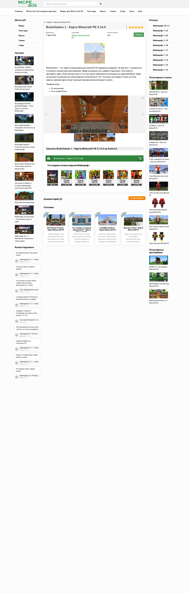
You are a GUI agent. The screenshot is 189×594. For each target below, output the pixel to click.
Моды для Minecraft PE (71, 11)
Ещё (140, 11)
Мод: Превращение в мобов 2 (30, 290)
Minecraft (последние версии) (41, 11)
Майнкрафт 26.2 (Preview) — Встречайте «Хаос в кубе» (30, 376)
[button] (143, 98)
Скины (113, 11)
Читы (131, 11)
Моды (21, 26)
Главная (19, 11)
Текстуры (91, 11)
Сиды (122, 11)
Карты (103, 11)
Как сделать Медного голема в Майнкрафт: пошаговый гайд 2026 (30, 320)
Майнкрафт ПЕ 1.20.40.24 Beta (30, 334)
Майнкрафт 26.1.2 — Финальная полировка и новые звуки (30, 260)
